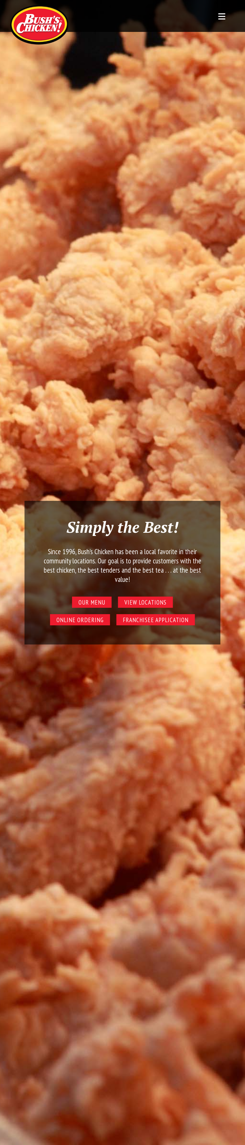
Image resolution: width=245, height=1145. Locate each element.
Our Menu (91, 602)
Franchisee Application (156, 620)
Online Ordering (80, 620)
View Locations (145, 602)
